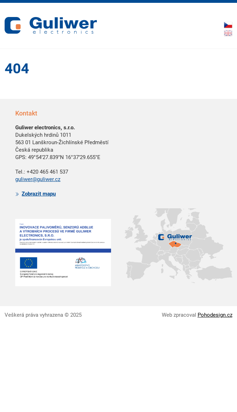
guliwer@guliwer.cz (37, 179)
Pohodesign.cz (215, 315)
